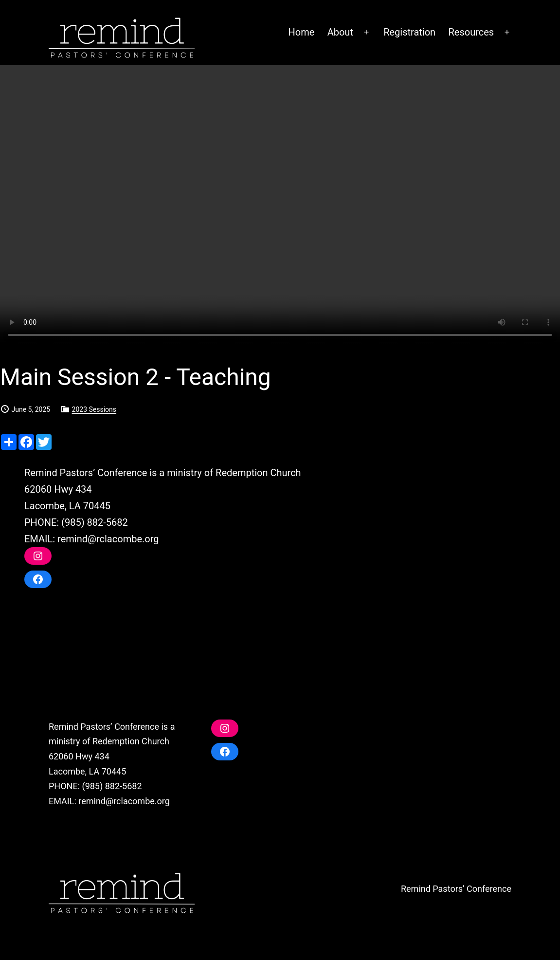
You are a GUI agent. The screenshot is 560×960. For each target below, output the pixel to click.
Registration (409, 32)
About (340, 32)
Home (301, 32)
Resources (471, 32)
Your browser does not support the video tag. (280, 205)
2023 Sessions (94, 409)
